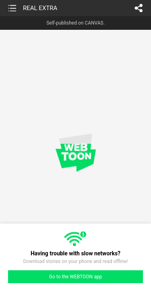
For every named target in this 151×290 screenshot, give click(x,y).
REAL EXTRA (40, 8)
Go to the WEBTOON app (75, 277)
